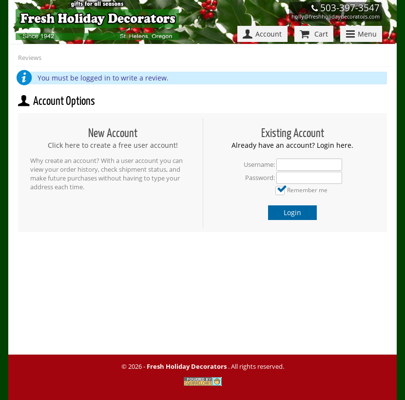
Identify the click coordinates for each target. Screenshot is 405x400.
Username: (259, 164)
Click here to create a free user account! (113, 145)
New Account (112, 132)
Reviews (29, 57)
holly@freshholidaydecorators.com (335, 16)
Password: (260, 177)
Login (292, 212)
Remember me (307, 190)
